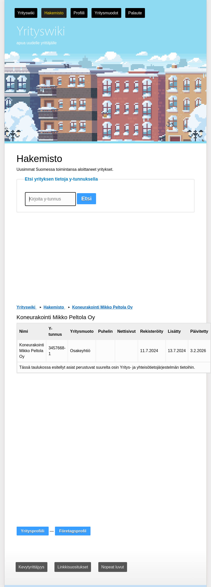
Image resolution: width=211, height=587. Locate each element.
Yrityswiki (26, 13)
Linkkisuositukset (72, 567)
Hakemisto (54, 13)
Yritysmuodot (106, 13)
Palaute (135, 13)
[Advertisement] (103, 251)
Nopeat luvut (112, 567)
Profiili (79, 13)
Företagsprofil (72, 531)
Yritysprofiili (32, 531)
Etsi (86, 198)
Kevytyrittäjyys (31, 567)
